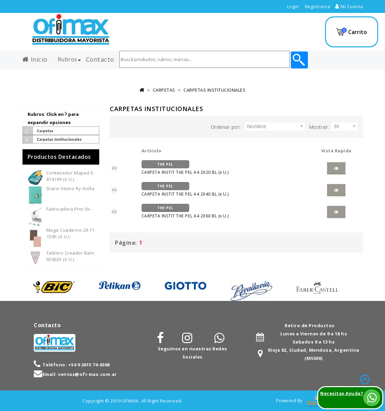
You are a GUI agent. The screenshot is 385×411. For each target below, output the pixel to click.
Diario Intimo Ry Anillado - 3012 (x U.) (86, 188)
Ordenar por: (226, 127)
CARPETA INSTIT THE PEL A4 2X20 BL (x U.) (185, 167)
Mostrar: (319, 127)
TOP (364, 378)
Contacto (100, 58)
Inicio (34, 58)
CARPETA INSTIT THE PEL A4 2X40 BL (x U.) (185, 189)
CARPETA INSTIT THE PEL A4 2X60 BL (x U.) (185, 211)
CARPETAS (164, 90)
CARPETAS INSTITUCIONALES (214, 90)
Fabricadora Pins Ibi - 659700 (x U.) (84, 209)
